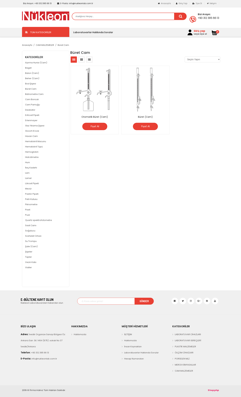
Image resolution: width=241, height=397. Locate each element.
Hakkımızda (80, 334)
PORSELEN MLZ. (182, 358)
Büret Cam (63, 45)
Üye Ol (197, 3)
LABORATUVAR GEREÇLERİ (188, 340)
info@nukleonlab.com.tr (75, 3)
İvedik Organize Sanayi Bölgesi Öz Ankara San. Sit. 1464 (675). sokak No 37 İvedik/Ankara (43, 340)
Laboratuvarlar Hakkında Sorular (93, 32)
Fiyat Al (95, 126)
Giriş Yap (181, 3)
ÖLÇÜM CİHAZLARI (184, 352)
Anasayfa (164, 3)
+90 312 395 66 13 (37, 3)
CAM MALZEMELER (45, 45)
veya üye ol (200, 33)
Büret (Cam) (145, 116)
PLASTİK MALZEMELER (185, 346)
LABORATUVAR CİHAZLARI (188, 334)
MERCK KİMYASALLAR (185, 364)
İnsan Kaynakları (133, 346)
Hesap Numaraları (134, 358)
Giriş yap (199, 31)
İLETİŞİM (128, 334)
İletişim (212, 3)
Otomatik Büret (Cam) (94, 116)
